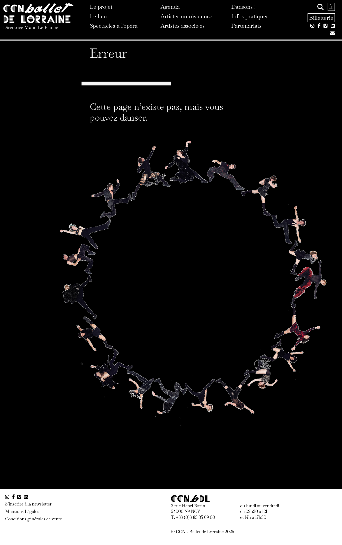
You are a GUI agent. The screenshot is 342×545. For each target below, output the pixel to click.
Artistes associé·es (182, 25)
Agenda (170, 6)
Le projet (101, 6)
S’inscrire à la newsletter (28, 504)
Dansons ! (243, 6)
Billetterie (321, 17)
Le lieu (98, 16)
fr (331, 6)
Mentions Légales (22, 511)
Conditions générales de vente (33, 519)
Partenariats (246, 25)
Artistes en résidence (186, 16)
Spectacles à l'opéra (114, 25)
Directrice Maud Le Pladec (30, 27)
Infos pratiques (249, 16)
